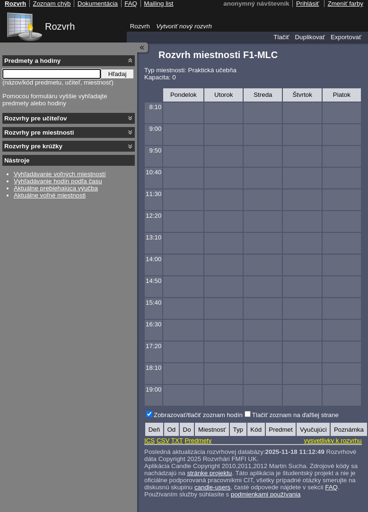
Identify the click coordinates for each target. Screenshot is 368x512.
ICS (149, 440)
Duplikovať (310, 37)
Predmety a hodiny (32, 60)
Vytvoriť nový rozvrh (184, 26)
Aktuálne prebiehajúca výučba (56, 188)
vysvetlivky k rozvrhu (332, 440)
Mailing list (158, 3)
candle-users (212, 487)
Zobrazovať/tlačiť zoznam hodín (198, 414)
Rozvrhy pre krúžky (33, 146)
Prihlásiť (307, 3)
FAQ (331, 487)
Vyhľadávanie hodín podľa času (58, 181)
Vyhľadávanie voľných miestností (60, 174)
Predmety (197, 440)
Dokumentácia (98, 3)
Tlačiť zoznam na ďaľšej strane (295, 414)
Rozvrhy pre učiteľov (35, 118)
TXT (177, 440)
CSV (163, 440)
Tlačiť (281, 37)
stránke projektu (209, 473)
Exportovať (346, 37)
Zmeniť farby (345, 3)
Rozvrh (60, 26)
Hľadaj (117, 73)
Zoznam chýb (51, 3)
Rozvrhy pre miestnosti (39, 132)
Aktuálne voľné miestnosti (50, 195)
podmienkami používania (265, 494)
